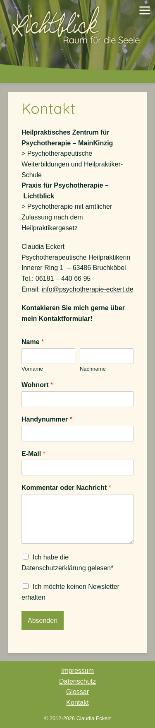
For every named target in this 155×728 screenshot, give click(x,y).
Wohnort (37, 384)
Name (32, 341)
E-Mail (33, 453)
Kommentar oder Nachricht (66, 487)
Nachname (93, 369)
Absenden (42, 620)
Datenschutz (77, 681)
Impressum (77, 670)
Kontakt (48, 108)
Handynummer (46, 419)
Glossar (77, 691)
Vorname (32, 369)
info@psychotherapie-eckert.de (88, 289)
